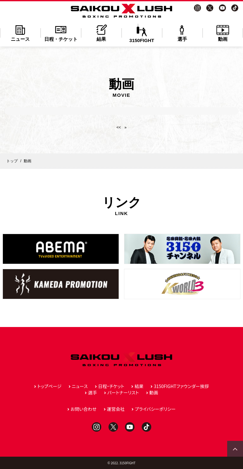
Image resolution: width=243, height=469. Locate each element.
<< (118, 127)
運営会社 (116, 409)
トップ (12, 161)
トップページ (49, 386)
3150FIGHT (142, 33)
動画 (222, 33)
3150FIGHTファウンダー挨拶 (181, 386)
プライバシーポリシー (155, 409)
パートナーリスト (123, 392)
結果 (101, 33)
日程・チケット (60, 33)
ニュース (20, 33)
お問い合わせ (84, 409)
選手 (182, 33)
